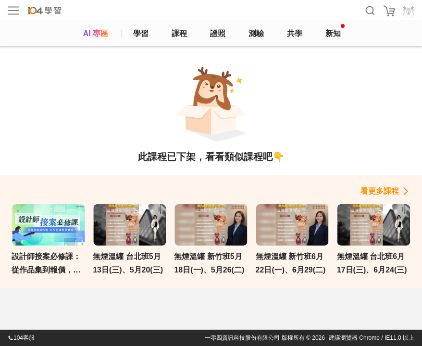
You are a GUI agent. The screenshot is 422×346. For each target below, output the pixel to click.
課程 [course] (179, 33)
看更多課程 (379, 191)
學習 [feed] (141, 33)
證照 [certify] (217, 33)
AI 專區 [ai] (95, 33)
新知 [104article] (335, 30)
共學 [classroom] (294, 33)
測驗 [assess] (256, 33)
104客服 (21, 337)
